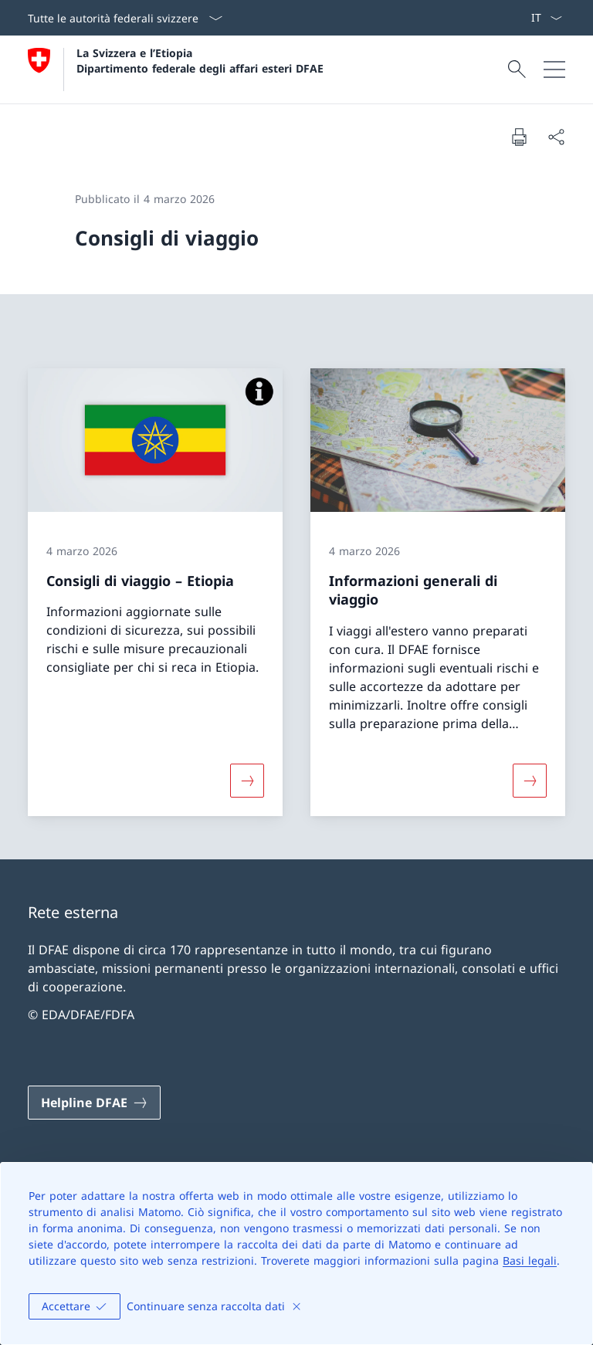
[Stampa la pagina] (518, 137)
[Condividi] (555, 137)
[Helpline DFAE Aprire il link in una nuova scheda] (94, 1103)
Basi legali (530, 1260)
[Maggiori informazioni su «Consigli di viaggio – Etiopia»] (247, 781)
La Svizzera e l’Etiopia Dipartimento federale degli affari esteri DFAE (200, 60)
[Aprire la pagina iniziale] (176, 69)
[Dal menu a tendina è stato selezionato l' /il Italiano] (546, 18)
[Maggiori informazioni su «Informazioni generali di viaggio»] (530, 781)
